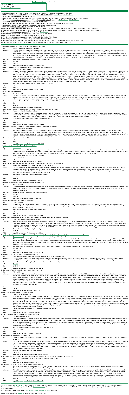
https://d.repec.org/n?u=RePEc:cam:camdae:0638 (27, 107)
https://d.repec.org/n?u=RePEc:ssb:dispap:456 (26, 312)
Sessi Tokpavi (47, 38)
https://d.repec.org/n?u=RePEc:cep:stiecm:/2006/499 (28, 89)
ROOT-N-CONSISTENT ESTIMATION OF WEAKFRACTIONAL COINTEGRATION (27, 15)
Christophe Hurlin (37, 38)
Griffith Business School (32, 390)
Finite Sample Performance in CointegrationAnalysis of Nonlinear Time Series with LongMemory (31, 18)
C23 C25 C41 (17, 248)
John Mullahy (48, 33)
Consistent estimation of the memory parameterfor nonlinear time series (24, 13)
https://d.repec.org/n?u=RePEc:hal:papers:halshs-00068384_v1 (31, 354)
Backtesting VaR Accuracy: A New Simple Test (16, 38)
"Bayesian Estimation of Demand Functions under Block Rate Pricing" (23, 42)
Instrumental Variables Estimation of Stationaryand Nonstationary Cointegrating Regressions (30, 20)
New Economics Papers (39, 2)
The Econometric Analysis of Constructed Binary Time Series (21, 37)
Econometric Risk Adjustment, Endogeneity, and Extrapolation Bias (22, 33)
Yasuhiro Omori (59, 42)
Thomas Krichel (20, 393)
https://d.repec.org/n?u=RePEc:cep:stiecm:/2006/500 (28, 144)
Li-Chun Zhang (40, 35)
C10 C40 (15, 264)
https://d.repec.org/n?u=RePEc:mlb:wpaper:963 (27, 333)
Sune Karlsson (5, 8)
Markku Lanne (43, 21)
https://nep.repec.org (39, 387)
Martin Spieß (79, 40)
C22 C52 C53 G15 (18, 157)
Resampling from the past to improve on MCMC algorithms (20, 32)
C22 (14, 211)
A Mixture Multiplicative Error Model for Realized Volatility (20, 21)
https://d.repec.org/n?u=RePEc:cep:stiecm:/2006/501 (28, 124)
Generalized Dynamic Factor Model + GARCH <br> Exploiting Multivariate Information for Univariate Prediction (35, 28)
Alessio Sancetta (30, 16)
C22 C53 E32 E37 (18, 329)
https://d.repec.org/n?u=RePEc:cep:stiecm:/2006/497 (28, 65)
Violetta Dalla (51, 13)
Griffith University (45, 390)
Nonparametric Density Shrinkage (13, 16)
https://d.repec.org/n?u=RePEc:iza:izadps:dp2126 (27, 180)
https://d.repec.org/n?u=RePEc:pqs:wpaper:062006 (28, 268)
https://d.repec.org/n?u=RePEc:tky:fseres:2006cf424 (28, 381)
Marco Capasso (92, 28)
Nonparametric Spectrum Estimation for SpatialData (18, 26)
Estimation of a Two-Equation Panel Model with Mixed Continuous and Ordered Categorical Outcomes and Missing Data (38, 40)
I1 (13, 286)
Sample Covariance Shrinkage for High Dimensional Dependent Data (23, 25)
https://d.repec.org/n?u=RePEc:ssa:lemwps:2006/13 (28, 233)
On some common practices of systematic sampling (18, 35)
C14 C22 (15, 61)
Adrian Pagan (53, 37)
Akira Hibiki (67, 42)
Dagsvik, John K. (96, 30)
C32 (14, 85)
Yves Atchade (44, 32)
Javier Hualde (58, 15)
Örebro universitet (15, 8)
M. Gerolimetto (63, 20)
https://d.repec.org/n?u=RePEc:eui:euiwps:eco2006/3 (28, 161)
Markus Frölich (70, 23)
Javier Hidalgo (69, 13)
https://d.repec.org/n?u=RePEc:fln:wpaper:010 (26, 362)
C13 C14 (15, 103)
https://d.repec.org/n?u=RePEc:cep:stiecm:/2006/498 (28, 215)
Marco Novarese (80, 387)
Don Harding (44, 37)
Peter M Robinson (68, 15)
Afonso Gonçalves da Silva (69, 18)
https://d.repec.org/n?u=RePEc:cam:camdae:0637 (27, 198)
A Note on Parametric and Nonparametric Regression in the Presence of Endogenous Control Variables (33, 23)
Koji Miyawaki (50, 42)
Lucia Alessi (73, 28)
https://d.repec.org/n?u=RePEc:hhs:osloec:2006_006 (28, 252)
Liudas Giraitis (60, 13)
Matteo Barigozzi (83, 28)
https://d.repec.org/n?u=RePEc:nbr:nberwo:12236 (27, 290)
